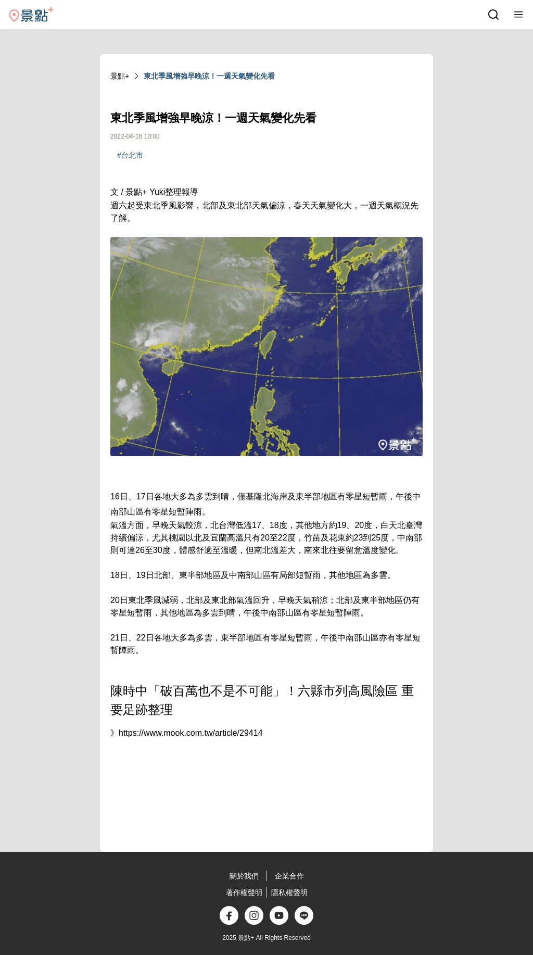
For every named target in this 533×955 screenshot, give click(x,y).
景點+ (119, 76)
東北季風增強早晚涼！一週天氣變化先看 (209, 76)
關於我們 (244, 876)
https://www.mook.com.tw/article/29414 (191, 732)
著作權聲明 (244, 892)
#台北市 (130, 155)
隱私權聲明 (289, 892)
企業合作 (289, 876)
